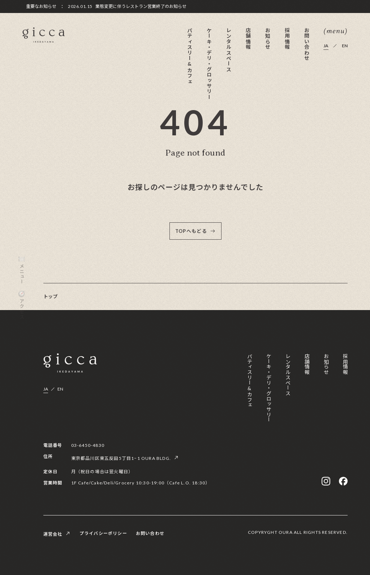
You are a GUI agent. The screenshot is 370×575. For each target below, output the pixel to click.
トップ (50, 296)
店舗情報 (248, 38)
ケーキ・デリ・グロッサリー (209, 63)
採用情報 (287, 38)
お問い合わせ (307, 44)
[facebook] (343, 480)
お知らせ (267, 38)
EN (345, 46)
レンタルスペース (228, 49)
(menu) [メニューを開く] (335, 31)
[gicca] (43, 35)
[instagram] (326, 480)
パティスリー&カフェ (189, 55)
